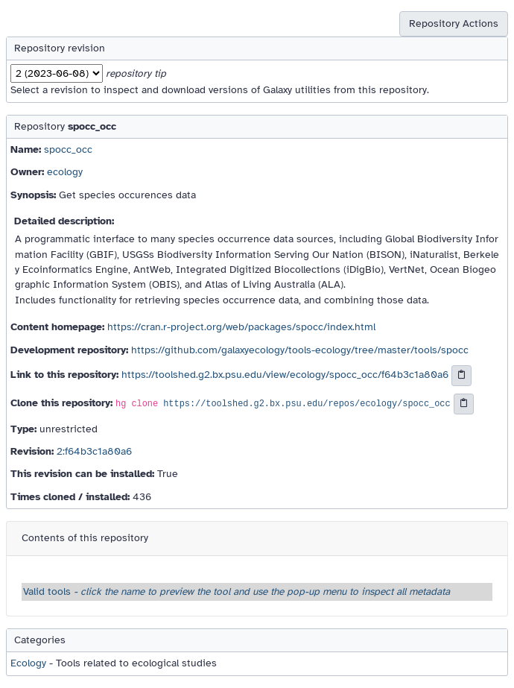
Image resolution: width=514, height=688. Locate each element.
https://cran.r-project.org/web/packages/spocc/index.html (241, 327)
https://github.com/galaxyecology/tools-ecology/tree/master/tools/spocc (300, 350)
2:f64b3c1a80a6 (94, 451)
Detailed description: (64, 221)
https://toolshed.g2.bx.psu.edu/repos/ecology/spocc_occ (306, 404)
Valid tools (236, 591)
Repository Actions (453, 23)
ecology (65, 171)
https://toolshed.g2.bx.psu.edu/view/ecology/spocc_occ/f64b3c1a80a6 (284, 374)
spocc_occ (68, 149)
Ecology (28, 663)
